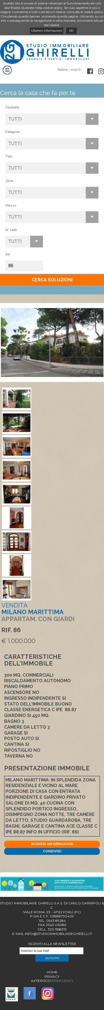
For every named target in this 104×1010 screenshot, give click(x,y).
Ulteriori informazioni (46, 31)
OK (71, 31)
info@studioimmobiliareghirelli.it (58, 934)
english (76, 69)
